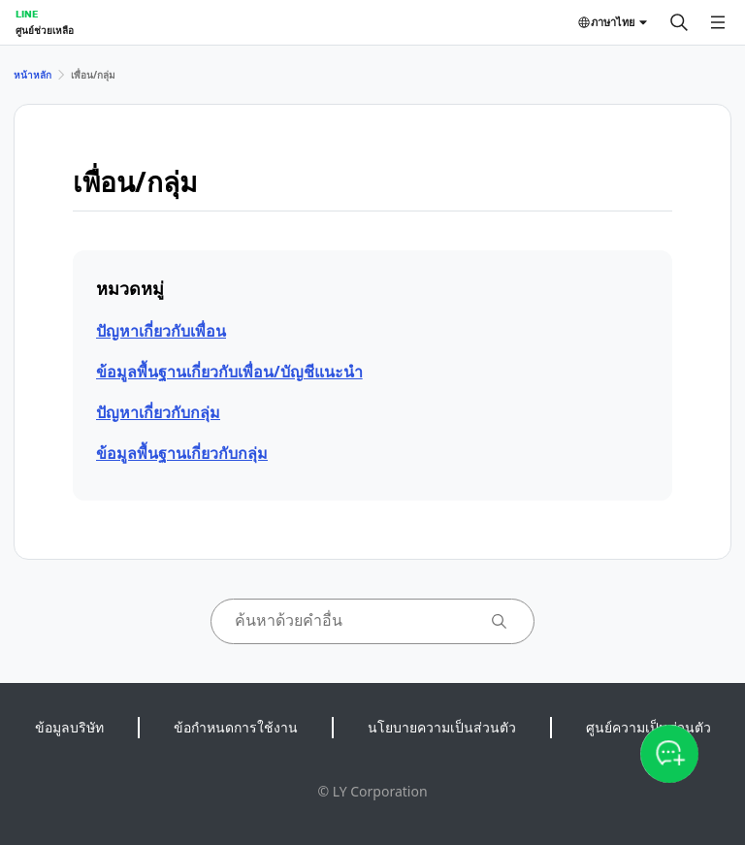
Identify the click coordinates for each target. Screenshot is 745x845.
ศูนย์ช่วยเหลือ (45, 30)
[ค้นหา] (679, 22)
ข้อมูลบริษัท (69, 727)
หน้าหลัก (32, 74)
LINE (27, 13)
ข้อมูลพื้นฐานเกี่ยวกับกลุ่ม (182, 453)
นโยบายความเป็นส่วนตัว (442, 727)
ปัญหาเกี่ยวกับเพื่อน (161, 330)
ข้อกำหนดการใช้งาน (236, 727)
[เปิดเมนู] (717, 22)
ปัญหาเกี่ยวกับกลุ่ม (158, 412)
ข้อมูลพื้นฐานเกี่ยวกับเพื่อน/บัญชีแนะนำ (229, 371)
